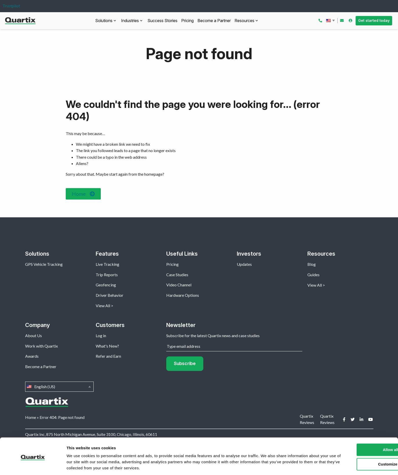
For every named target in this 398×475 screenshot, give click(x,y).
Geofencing (106, 284)
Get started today (374, 20)
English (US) (331, 20)
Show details (78, 465)
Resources (244, 20)
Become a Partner (214, 20)
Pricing (187, 20)
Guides (313, 274)
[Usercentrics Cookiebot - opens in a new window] (33, 465)
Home (30, 417)
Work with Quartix (41, 345)
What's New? (107, 345)
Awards (32, 356)
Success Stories (162, 20)
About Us (33, 335)
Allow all (355, 433)
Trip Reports (107, 274)
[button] (83, 194)
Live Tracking (107, 264)
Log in (101, 335)
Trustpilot (11, 5)
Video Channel (178, 284)
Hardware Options (182, 295)
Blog (311, 264)
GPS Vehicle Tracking (44, 264)
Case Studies (177, 274)
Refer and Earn (108, 356)
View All (103, 305)
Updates (244, 264)
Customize (356, 447)
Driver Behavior (109, 295)
